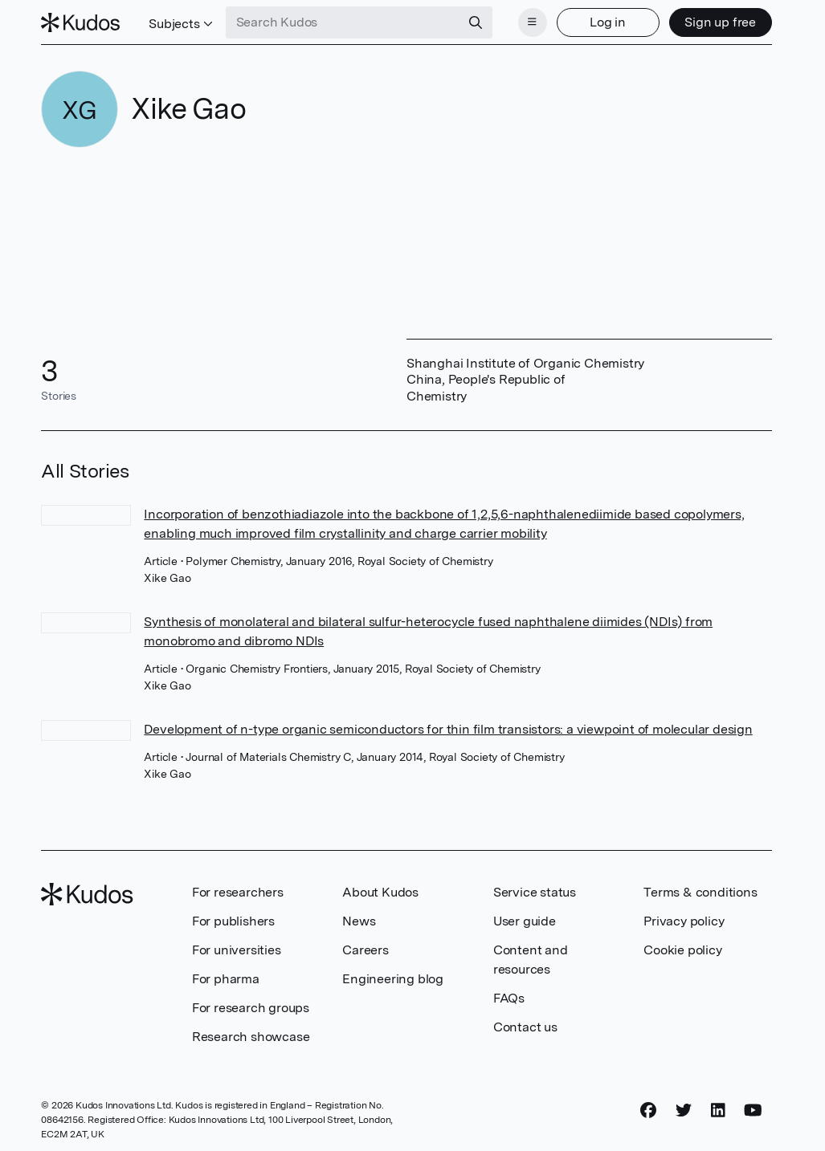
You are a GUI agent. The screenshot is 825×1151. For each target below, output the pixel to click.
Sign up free (720, 22)
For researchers (238, 892)
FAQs (509, 998)
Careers (365, 950)
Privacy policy (683, 921)
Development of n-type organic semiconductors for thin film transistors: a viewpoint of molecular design (448, 729)
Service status (534, 892)
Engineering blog (392, 978)
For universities (236, 950)
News (358, 921)
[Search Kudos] (343, 22)
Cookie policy (682, 950)
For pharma (225, 978)
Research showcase (251, 1036)
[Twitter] (684, 1110)
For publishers (233, 921)
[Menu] (532, 22)
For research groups (250, 1007)
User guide (524, 921)
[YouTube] (753, 1110)
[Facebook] (648, 1110)
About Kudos (380, 892)
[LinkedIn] (718, 1110)
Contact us (525, 1027)
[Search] (475, 22)
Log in (608, 22)
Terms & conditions (700, 892)
